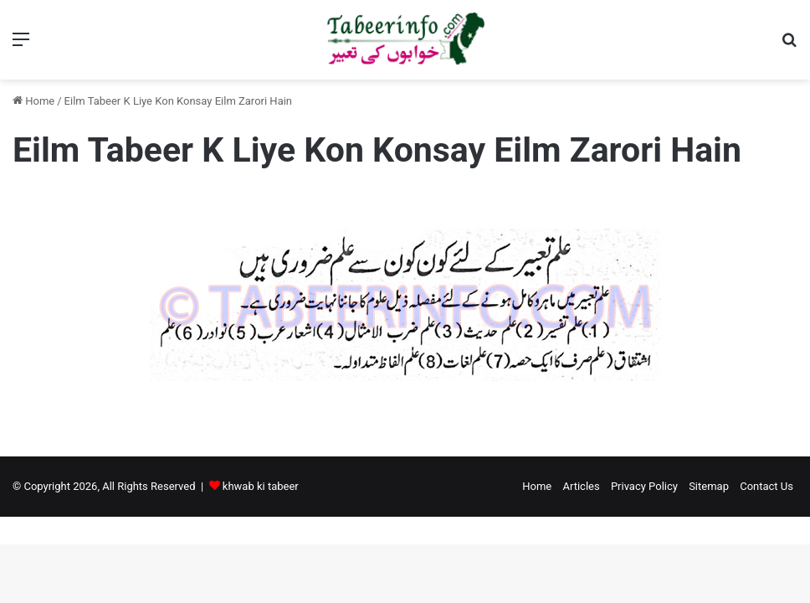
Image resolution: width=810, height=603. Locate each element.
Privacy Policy (644, 486)
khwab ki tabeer (261, 486)
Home (33, 101)
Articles (580, 486)
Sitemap (709, 486)
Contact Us (766, 486)
